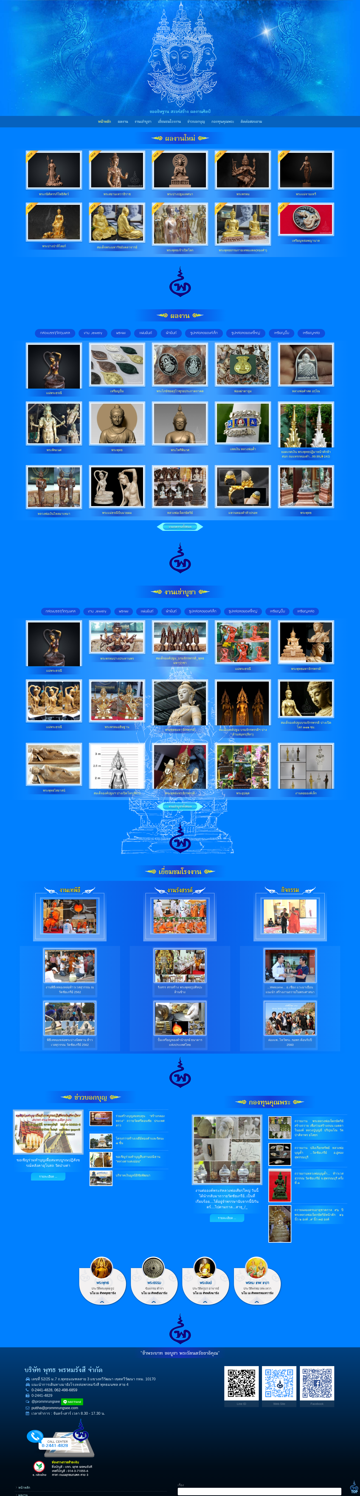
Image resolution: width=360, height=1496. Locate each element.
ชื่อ (280, 1376)
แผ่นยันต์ (147, 611)
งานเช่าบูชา (143, 121)
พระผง (123, 611)
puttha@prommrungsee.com (49, 1414)
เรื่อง (281, 1361)
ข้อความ (284, 1419)
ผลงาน (123, 121)
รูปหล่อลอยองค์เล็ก (202, 611)
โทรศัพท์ (284, 1390)
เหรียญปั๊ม (277, 611)
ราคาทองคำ (253, 1409)
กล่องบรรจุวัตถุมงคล (61, 611)
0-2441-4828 (36, 1396)
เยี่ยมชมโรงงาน (169, 121)
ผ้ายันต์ (171, 611)
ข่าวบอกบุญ (196, 121)
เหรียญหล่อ (305, 611)
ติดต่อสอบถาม (251, 121)
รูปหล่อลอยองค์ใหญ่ (243, 611)
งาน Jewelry (97, 611)
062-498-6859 (60, 1396)
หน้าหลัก (104, 121)
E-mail (282, 1405)
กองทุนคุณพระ (222, 121)
